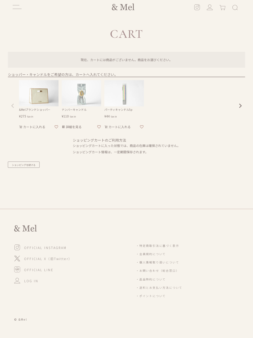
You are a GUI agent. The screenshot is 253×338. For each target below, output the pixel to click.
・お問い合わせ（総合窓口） (157, 271)
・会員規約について (151, 254)
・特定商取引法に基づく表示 (157, 246)
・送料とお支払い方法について (159, 288)
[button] (12, 105)
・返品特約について (151, 279)
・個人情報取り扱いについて (157, 262)
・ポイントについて (151, 296)
